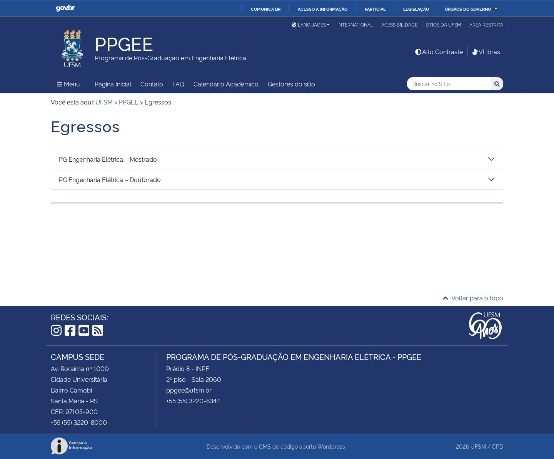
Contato (151, 84)
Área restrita (486, 24)
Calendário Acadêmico (226, 84)
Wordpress (331, 446)
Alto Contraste (438, 51)
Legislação (416, 9)
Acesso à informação (322, 9)
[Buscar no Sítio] (449, 84)
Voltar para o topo (473, 297)
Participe (375, 9)
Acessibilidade (399, 24)
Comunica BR (265, 9)
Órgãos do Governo (468, 9)
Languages (309, 24)
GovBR (65, 8)
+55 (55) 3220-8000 (79, 422)
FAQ (178, 84)
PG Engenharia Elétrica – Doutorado (110, 179)
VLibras (485, 51)
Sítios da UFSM (443, 24)
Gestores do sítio (291, 84)
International (355, 24)
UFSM (478, 446)
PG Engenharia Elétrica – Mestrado (108, 159)
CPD (497, 446)
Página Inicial (113, 84)
